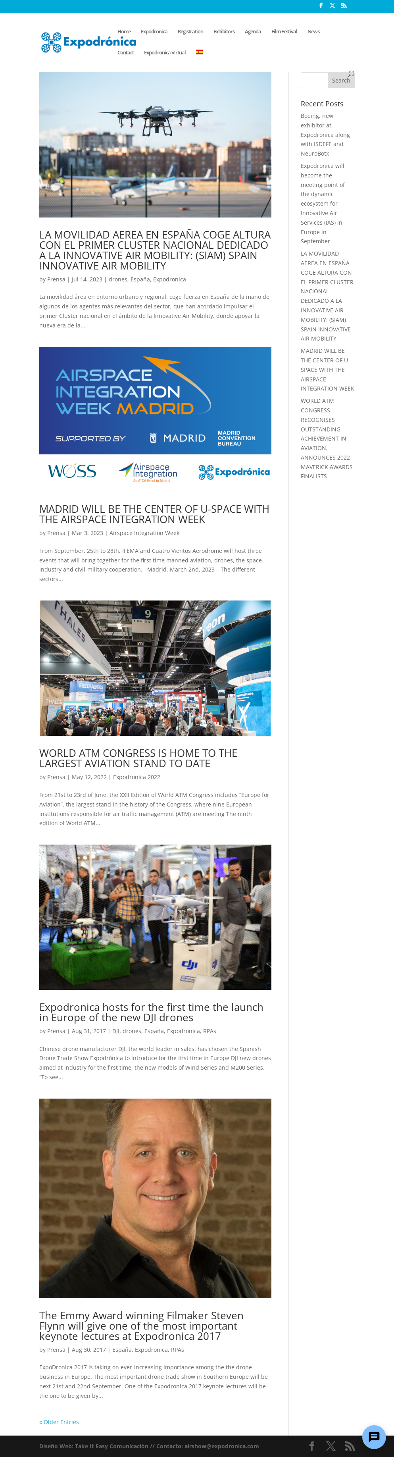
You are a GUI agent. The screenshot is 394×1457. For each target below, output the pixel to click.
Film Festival (284, 32)
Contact (125, 53)
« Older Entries (59, 1422)
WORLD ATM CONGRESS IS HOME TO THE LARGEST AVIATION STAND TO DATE (138, 758)
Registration (190, 32)
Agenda (253, 32)
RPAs (209, 1031)
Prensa (56, 279)
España (140, 279)
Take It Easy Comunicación (111, 1446)
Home (124, 32)
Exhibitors (223, 32)
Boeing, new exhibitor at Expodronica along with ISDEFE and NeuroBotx (325, 134)
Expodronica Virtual (165, 53)
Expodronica (154, 32)
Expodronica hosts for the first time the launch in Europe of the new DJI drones (151, 1012)
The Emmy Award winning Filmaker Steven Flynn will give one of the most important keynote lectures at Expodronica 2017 (141, 1325)
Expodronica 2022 (136, 777)
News (313, 32)
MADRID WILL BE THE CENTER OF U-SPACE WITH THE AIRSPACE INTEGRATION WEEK (154, 514)
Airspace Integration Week (144, 533)
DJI (115, 1031)
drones (118, 279)
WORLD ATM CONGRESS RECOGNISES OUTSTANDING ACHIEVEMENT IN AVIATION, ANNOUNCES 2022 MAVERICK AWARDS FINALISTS (327, 438)
